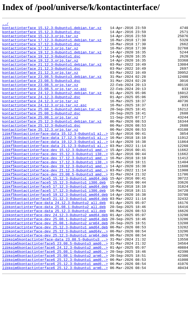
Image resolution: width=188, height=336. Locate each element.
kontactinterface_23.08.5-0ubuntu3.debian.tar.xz (52, 87)
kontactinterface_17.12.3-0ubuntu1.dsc (41, 48)
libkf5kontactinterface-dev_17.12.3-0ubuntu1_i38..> (55, 190)
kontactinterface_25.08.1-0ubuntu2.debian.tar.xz (52, 126)
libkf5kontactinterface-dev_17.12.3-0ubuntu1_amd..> (55, 185)
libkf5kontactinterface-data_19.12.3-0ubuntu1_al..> (55, 166)
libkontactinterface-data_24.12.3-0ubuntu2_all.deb (54, 239)
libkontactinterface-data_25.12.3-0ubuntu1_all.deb (54, 249)
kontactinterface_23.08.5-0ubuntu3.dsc (41, 92)
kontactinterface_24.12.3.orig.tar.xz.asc (44, 122)
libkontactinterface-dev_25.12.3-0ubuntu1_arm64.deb (55, 278)
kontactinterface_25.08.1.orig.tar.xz (40, 136)
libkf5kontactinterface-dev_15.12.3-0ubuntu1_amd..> (55, 175)
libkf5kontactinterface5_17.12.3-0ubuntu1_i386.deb (54, 224)
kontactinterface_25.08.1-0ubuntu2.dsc (41, 131)
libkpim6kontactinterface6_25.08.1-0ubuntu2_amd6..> (55, 297)
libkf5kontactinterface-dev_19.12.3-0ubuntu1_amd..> (55, 195)
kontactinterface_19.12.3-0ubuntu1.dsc (41, 63)
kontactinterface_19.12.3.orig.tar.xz (40, 68)
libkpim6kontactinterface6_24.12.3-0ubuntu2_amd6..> (55, 292)
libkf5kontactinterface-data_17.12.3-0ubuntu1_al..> (55, 161)
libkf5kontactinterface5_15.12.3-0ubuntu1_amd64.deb (55, 209)
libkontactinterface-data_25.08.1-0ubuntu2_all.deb (54, 244)
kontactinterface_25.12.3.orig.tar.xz (40, 151)
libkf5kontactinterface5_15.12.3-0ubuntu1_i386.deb (54, 214)
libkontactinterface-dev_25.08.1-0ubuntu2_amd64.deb (55, 258)
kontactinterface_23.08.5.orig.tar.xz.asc (44, 102)
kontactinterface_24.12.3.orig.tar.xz (40, 117)
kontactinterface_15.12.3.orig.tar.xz (40, 39)
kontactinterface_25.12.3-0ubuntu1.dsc (41, 146)
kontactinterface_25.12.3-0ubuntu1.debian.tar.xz (52, 141)
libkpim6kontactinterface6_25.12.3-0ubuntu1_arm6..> (55, 317)
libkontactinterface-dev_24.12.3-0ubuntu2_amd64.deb (55, 253)
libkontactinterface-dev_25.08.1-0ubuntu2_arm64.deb (55, 263)
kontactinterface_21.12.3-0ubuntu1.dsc (41, 78)
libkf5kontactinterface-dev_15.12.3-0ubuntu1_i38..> (55, 180)
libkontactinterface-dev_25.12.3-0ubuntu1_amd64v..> (55, 273)
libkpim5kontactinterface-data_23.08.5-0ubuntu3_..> (55, 283)
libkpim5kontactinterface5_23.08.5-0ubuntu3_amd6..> (55, 288)
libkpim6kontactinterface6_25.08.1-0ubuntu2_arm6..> (55, 302)
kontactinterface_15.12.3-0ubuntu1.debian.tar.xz (52, 29)
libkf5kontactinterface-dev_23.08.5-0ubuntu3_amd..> (55, 205)
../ (5, 24)
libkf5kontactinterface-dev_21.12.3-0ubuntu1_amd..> (55, 200)
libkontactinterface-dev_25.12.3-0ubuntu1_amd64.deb (55, 268)
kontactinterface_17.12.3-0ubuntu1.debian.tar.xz (52, 43)
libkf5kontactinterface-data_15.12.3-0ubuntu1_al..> (55, 156)
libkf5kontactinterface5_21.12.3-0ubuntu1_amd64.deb (55, 234)
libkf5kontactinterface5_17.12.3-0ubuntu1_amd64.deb (55, 219)
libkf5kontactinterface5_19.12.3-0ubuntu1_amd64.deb (55, 229)
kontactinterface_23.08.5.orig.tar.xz (40, 97)
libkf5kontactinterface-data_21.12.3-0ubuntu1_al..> (55, 170)
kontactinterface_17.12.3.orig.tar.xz (40, 53)
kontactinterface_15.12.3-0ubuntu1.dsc (41, 34)
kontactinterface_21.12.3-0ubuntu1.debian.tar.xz (52, 73)
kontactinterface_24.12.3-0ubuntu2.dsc (41, 112)
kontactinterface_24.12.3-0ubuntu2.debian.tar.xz (52, 107)
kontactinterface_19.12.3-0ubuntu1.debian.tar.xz (52, 58)
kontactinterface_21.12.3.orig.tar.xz (40, 83)
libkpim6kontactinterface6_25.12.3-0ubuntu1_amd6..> (55, 307)
